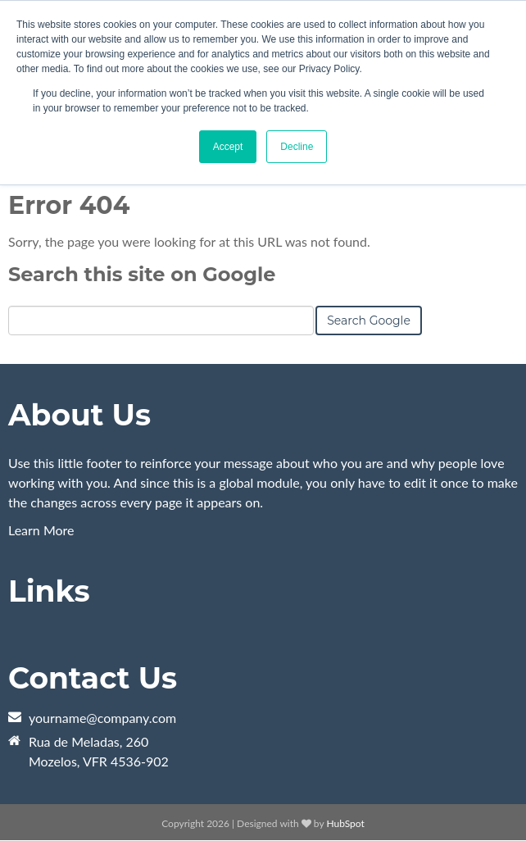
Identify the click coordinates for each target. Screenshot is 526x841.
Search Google (368, 320)
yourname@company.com (102, 717)
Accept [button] (228, 146)
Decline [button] (296, 146)
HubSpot (345, 823)
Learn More (41, 530)
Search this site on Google (141, 274)
